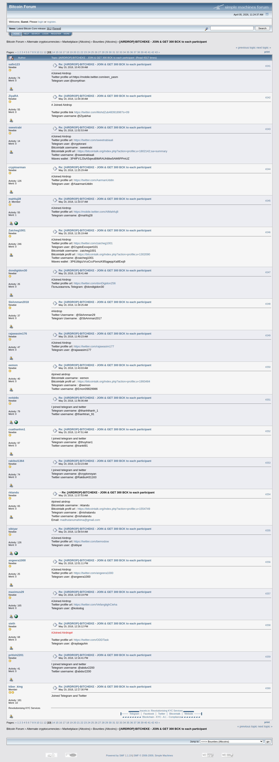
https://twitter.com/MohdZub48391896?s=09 (101, 112)
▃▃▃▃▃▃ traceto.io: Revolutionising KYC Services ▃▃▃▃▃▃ (161, 710)
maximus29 (16, 592)
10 (37, 52)
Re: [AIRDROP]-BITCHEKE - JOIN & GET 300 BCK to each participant (105, 64)
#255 (267, 530)
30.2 (49, 28)
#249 (267, 335)
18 (67, 52)
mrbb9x (14, 397)
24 (89, 52)
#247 (267, 272)
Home (16, 34)
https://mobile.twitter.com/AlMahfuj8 (96, 211)
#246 (267, 232)
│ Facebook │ (149, 713)
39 (142, 52)
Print (267, 51)
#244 (267, 169)
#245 (267, 200)
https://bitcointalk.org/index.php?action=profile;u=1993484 (114, 381)
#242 (267, 97)
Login (45, 34)
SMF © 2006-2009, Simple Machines (153, 755)
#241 (267, 66)
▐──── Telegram (129, 713)
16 (60, 52)
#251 (267, 399)
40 (145, 52)
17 (64, 52)
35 (127, 52)
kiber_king (16, 686)
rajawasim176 (18, 333)
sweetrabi (15, 127)
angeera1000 (17, 560)
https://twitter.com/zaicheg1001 (93, 243)
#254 (267, 494)
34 (124, 52)
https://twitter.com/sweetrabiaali (93, 140)
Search (36, 34)
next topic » (264, 47)
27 (99, 52)
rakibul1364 (16, 461)
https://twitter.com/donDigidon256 (95, 283)
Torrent (56, 28)
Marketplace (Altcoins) (76, 41)
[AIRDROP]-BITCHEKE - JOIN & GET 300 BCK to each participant (163, 41)
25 (92, 52)
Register (56, 34)
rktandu (14, 492)
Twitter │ (163, 713)
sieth (12, 623)
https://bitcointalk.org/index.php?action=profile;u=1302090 (114, 254)
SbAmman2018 (19, 302)
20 (74, 52)
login (41, 21)
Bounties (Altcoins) (105, 41)
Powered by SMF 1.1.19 (119, 755)
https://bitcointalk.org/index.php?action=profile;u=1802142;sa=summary (122, 151)
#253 (267, 462)
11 (41, 52)
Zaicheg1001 (17, 230)
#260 (267, 688)
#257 (267, 593)
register (51, 21)
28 (103, 52)
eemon (13, 365)
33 (120, 52)
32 (117, 52)
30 (110, 52)
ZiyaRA (13, 96)
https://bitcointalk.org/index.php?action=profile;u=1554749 (114, 508)
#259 (267, 657)
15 (57, 52)
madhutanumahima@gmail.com (80, 519)
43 (156, 52)
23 (85, 52)
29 (106, 52)
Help (26, 34)
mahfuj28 (15, 198)
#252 (267, 431)
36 (131, 52)
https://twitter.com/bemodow (91, 541)
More (67, 34)
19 (71, 52)
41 (149, 52)
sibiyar (13, 528)
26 (96, 52)
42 (152, 52)
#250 (267, 367)
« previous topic (246, 47)
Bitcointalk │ (176, 713)
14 (53, 52)
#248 (267, 304)
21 (78, 52)
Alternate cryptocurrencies (43, 41)
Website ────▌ (193, 713)
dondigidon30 (18, 270)
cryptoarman (17, 167)
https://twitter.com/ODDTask (91, 639)
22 (81, 52)
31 (113, 52)
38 (138, 52)
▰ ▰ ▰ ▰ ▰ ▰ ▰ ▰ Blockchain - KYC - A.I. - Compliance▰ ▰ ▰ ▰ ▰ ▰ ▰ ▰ (161, 717)
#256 (267, 562)
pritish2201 (16, 655)
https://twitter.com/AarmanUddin (94, 180)
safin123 (14, 64)
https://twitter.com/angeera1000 (93, 573)
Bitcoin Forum (15, 41)
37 (135, 52)
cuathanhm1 (17, 429)
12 (45, 52)
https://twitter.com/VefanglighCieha (95, 604)
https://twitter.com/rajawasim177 (94, 346)
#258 (267, 625)
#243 (267, 129)
